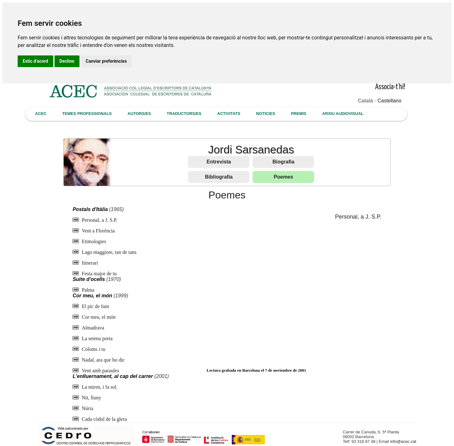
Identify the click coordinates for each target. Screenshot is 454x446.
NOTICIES (265, 113)
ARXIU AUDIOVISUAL (343, 113)
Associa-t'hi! (390, 87)
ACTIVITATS (228, 113)
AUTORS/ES (139, 113)
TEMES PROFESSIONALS (87, 113)
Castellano (389, 100)
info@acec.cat (403, 441)
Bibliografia (219, 177)
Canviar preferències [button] (106, 61)
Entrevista (219, 161)
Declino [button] (67, 61)
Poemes (283, 177)
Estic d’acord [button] (35, 61)
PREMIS (298, 113)
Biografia (283, 161)
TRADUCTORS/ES (184, 113)
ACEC (40, 113)
